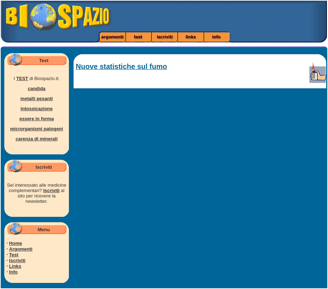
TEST (22, 78)
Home (15, 243)
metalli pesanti (36, 98)
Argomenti (20, 249)
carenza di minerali (36, 138)
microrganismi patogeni (36, 128)
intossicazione (36, 108)
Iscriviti (51, 190)
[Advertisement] (231, 16)
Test (13, 254)
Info (13, 272)
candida (36, 88)
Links (15, 266)
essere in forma (36, 118)
